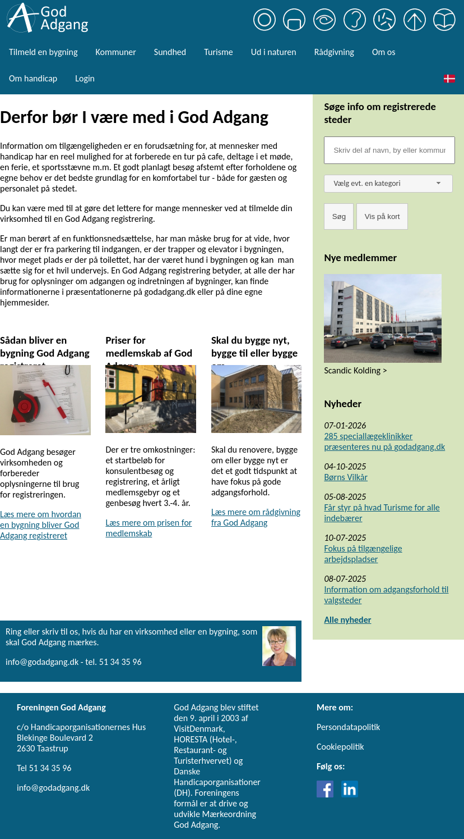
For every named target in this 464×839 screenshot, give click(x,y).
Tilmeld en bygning (43, 52)
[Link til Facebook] (328, 794)
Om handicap (33, 78)
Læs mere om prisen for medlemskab (148, 528)
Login (85, 78)
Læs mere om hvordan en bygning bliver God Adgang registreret (40, 525)
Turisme (218, 52)
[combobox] (388, 184)
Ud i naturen (273, 52)
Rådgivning (334, 52)
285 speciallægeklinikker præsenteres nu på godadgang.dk (384, 441)
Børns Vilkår (346, 477)
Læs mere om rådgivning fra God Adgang (255, 517)
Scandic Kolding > (355, 370)
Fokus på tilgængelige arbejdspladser (363, 553)
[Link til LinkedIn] (349, 794)
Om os (384, 52)
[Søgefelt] (389, 150)
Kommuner (115, 52)
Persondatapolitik (348, 727)
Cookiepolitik (340, 746)
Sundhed (170, 52)
